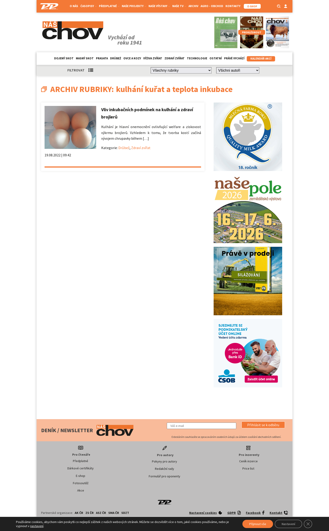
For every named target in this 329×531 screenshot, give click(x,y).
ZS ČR (89, 513)
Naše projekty (134, 6)
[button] (263, 424)
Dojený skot (64, 58)
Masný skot (85, 58)
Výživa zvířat (152, 58)
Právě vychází (234, 58)
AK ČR (79, 513)
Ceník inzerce (248, 461)
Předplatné (109, 6)
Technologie (197, 58)
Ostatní (216, 58)
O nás (74, 6)
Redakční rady (164, 469)
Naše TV (179, 6)
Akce (80, 490)
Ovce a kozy (132, 58)
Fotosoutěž (80, 483)
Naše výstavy (159, 6)
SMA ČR (113, 513)
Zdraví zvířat (174, 58)
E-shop (80, 476)
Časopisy (88, 6)
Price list (248, 468)
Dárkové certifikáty (80, 468)
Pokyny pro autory (164, 461)
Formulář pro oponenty (164, 476)
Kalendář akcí (260, 58)
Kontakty (233, 6)
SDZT (125, 513)
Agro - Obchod (212, 6)
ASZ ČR (101, 513)
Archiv (193, 6)
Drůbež (115, 58)
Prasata (102, 58)
